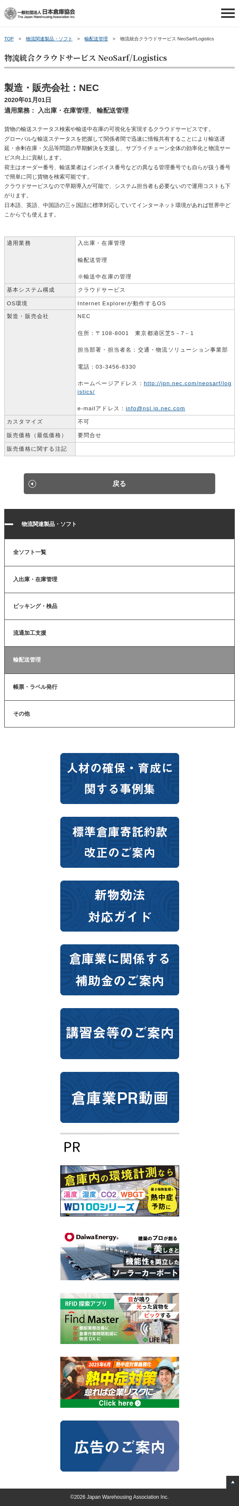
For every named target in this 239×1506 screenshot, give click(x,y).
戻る (119, 483)
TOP (9, 38)
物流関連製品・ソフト (49, 38)
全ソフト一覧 (29, 552)
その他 (21, 713)
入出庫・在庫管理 (35, 579)
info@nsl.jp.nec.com (155, 408)
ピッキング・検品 (35, 606)
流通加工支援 (29, 633)
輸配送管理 (96, 38)
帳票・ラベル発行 (35, 687)
